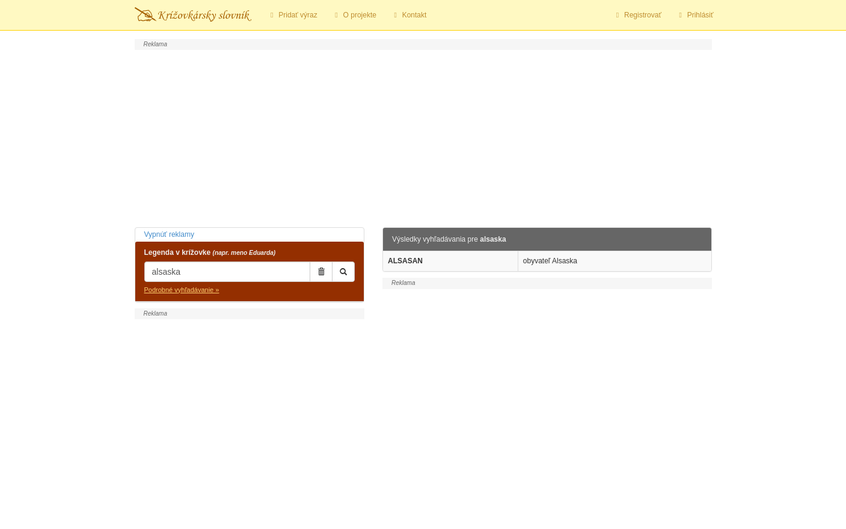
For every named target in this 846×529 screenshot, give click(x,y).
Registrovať (637, 15)
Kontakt (408, 15)
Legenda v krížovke (210, 252)
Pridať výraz (292, 15)
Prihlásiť (695, 15)
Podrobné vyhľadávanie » (181, 289)
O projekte (354, 15)
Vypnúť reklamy (169, 234)
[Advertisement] (423, 137)
